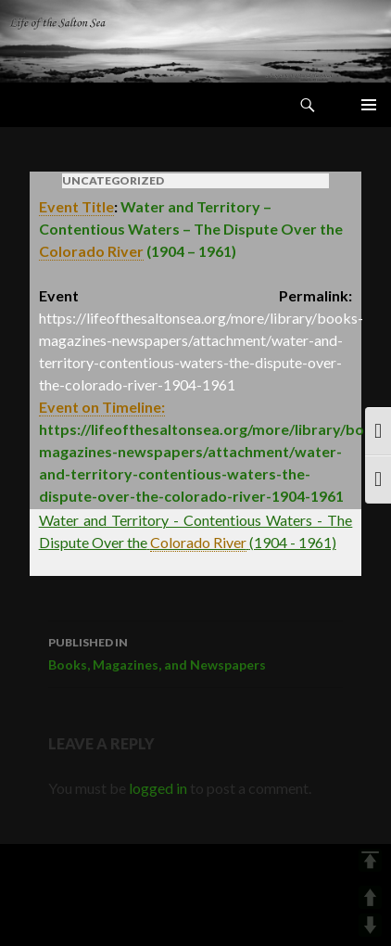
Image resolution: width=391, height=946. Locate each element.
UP (370, 897)
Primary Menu (369, 105)
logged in (158, 788)
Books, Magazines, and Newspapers (195, 652)
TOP (370, 860)
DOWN (370, 925)
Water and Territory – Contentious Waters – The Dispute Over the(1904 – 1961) (191, 229)
